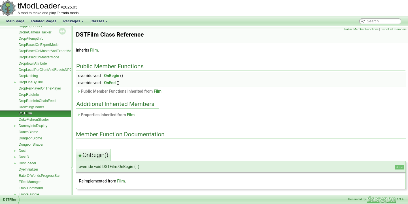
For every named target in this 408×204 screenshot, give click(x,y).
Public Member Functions (361, 29)
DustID (24, 157)
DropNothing (28, 76)
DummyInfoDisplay (33, 126)
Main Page (15, 21)
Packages (73, 21)
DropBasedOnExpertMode (39, 45)
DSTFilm (25, 113)
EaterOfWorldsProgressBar (39, 176)
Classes (99, 21)
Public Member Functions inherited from (119, 91)
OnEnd (110, 82)
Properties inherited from (106, 114)
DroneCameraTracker (35, 32)
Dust (22, 151)
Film (94, 50)
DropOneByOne (31, 82)
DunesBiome (28, 132)
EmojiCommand (31, 188)
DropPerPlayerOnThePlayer (40, 88)
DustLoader (27, 163)
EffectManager (30, 182)
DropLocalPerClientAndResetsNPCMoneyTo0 (53, 70)
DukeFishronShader (34, 120)
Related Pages (43, 21)
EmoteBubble (29, 194)
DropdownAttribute (33, 63)
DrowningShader (31, 107)
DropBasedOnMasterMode (39, 57)
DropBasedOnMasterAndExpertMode (47, 51)
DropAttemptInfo (31, 39)
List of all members (394, 29)
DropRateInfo (29, 95)
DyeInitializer (28, 169)
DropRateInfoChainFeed (37, 101)
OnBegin (111, 75)
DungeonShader (31, 144)
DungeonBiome (30, 138)
